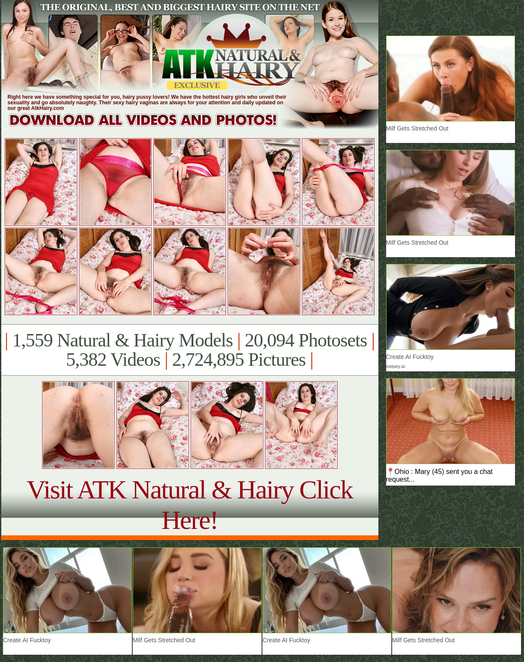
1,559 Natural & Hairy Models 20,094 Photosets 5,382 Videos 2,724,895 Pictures (190, 350)
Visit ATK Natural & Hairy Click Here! (190, 504)
